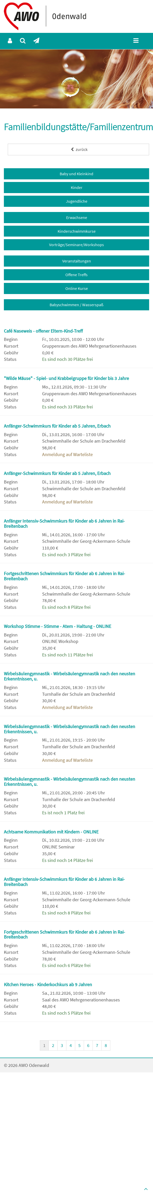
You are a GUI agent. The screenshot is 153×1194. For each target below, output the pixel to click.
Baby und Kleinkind (76, 173)
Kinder (76, 187)
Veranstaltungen (76, 260)
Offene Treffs (76, 274)
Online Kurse (76, 288)
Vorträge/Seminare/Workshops (76, 244)
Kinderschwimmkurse (77, 231)
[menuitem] (10, 40)
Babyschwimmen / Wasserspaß (76, 304)
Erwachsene (76, 217)
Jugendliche (76, 201)
